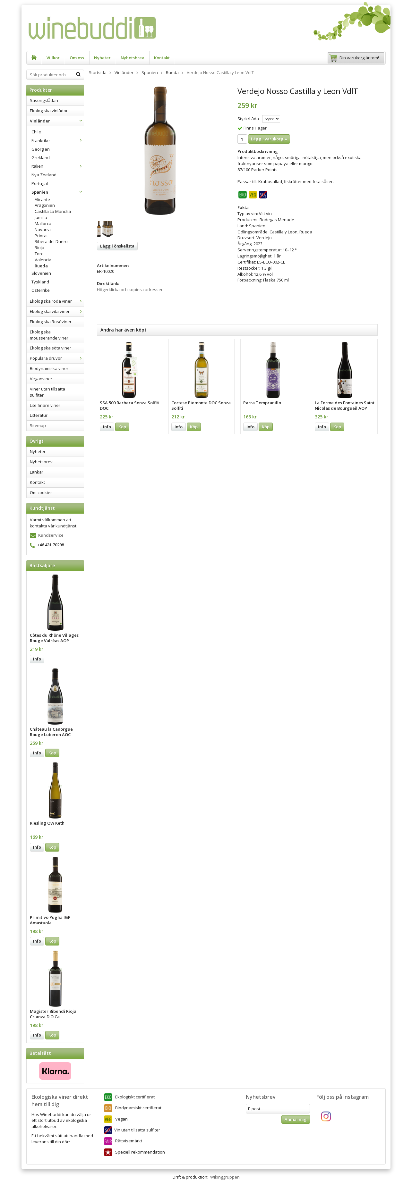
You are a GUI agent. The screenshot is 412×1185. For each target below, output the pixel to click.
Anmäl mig (296, 1119)
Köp (52, 753)
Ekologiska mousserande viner (49, 335)
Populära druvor (57, 358)
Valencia (43, 260)
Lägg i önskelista (117, 246)
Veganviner (41, 379)
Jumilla (41, 217)
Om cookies (41, 492)
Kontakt (162, 58)
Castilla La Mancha (53, 211)
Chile (36, 132)
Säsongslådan (44, 100)
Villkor (53, 58)
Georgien (40, 149)
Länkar (36, 472)
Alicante (42, 199)
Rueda (41, 266)
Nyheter (102, 58)
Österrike (40, 290)
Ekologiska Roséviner (51, 321)
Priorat (41, 236)
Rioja (39, 247)
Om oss (77, 58)
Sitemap (38, 425)
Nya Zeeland (43, 175)
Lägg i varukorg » (269, 139)
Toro (39, 253)
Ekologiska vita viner (57, 311)
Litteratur (38, 415)
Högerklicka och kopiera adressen (130, 289)
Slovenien (41, 273)
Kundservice (51, 535)
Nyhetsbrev (132, 58)
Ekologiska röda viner (57, 301)
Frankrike (57, 140)
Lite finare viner (45, 405)
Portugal (39, 183)
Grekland (40, 157)
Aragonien (45, 205)
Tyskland (40, 282)
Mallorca (43, 223)
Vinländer (57, 121)
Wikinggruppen (225, 1177)
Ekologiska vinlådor (49, 110)
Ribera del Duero (51, 241)
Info (37, 659)
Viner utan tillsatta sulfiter (47, 392)
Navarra (43, 229)
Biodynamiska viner (49, 368)
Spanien (57, 192)
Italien (57, 166)
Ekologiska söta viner (50, 348)
